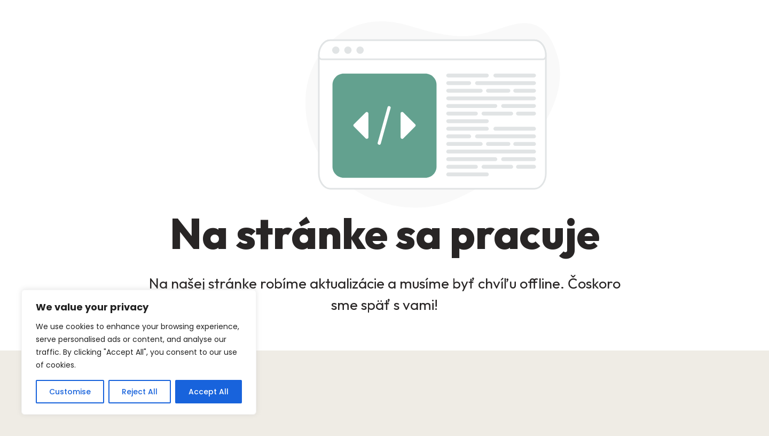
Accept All (209, 391)
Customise (70, 391)
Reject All (140, 391)
